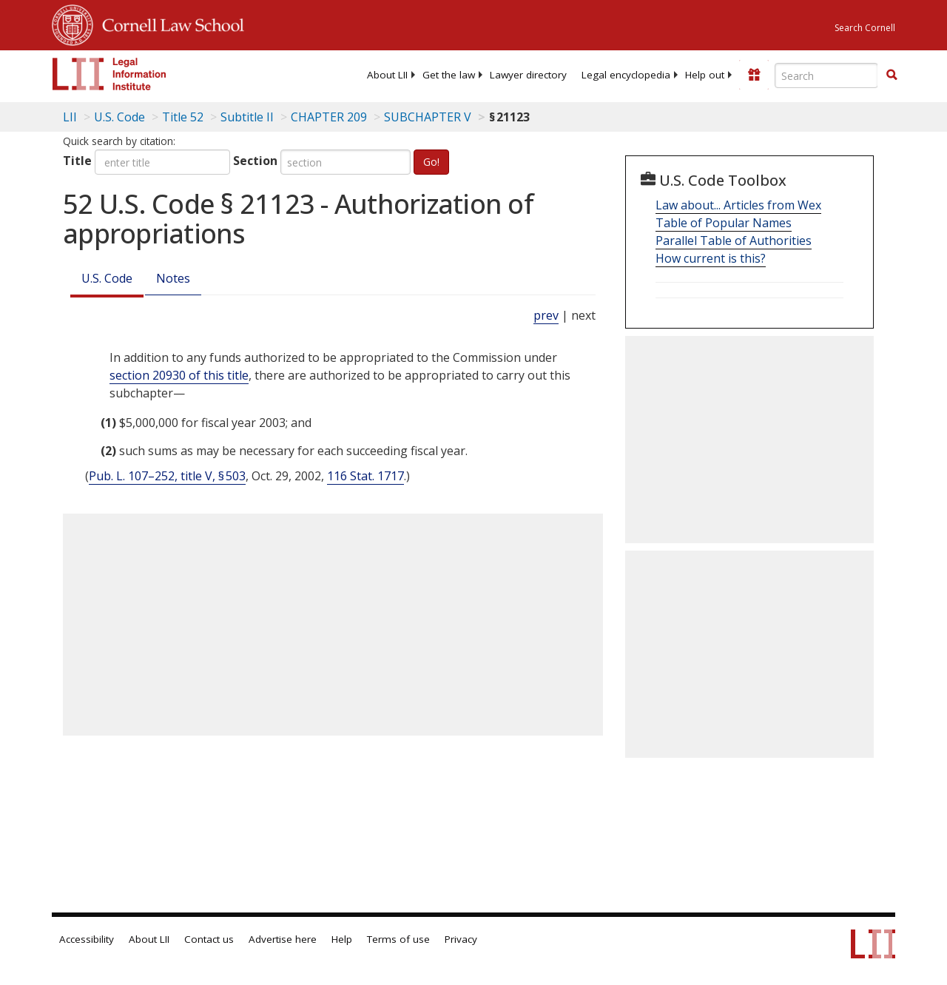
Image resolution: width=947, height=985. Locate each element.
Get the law (448, 74)
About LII (387, 74)
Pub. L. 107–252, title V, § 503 (167, 476)
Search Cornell (865, 27)
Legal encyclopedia (626, 74)
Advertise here (283, 939)
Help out (704, 74)
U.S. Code (106, 278)
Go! (431, 162)
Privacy (461, 939)
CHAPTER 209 (329, 117)
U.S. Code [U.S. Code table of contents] (119, 117)
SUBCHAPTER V (427, 117)
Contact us (209, 939)
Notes (173, 278)
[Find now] (891, 75)
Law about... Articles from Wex (738, 205)
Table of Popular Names (724, 223)
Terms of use (398, 939)
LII (70, 117)
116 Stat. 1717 (365, 476)
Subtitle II (247, 117)
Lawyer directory (528, 74)
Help (341, 939)
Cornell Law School (168, 23)
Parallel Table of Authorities (734, 240)
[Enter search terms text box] (826, 75)
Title (77, 160)
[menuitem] (387, 74)
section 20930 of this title (179, 375)
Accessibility (86, 939)
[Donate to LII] (754, 75)
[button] (891, 75)
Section (255, 160)
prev (546, 315)
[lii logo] (109, 74)
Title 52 (182, 117)
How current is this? (711, 258)
